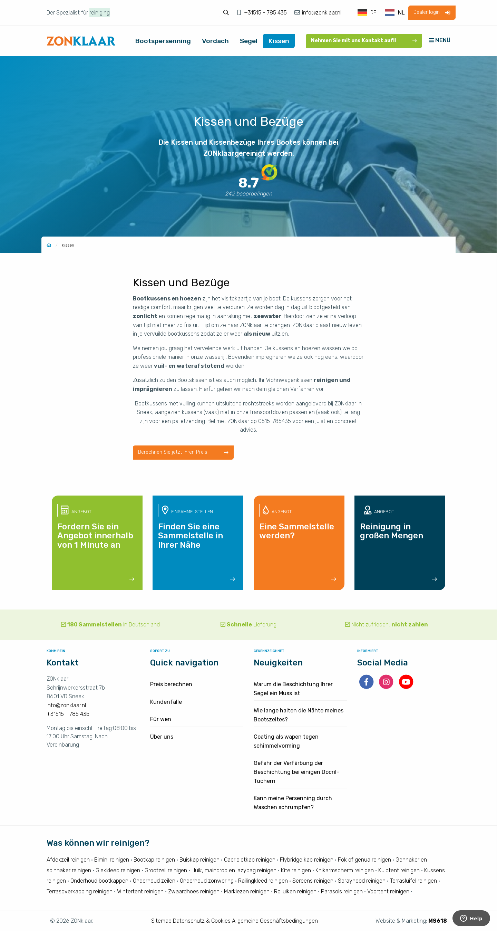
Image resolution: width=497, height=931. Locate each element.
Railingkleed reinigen (263, 880)
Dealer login (431, 12)
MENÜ (439, 40)
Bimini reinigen (111, 859)
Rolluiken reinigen (295, 891)
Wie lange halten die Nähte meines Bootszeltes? (298, 715)
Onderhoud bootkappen (99, 880)
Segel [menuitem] (248, 41)
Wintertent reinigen (140, 891)
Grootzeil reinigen (166, 870)
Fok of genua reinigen (364, 859)
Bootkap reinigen (154, 859)
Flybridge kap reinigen (306, 859)
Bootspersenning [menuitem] (163, 41)
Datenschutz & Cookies (202, 921)
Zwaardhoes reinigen (194, 891)
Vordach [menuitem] (215, 41)
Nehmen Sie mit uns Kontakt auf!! (364, 41)
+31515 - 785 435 (266, 12)
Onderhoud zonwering (207, 880)
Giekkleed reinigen (118, 870)
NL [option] (401, 12)
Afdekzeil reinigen (68, 859)
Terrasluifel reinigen (413, 880)
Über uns (161, 736)
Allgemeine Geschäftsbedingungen (275, 921)
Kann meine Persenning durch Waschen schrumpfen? (293, 802)
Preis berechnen (171, 684)
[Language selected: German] (381, 12)
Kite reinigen (296, 870)
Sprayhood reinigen (362, 880)
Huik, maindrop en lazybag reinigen (234, 870)
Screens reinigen (312, 880)
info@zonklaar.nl (321, 12)
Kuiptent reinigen (399, 870)
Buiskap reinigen (199, 859)
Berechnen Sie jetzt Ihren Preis (183, 452)
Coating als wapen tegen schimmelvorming (286, 741)
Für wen (160, 719)
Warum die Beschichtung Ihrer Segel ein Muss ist (293, 689)
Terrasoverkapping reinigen (80, 891)
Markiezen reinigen (247, 891)
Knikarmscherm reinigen (344, 870)
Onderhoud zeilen (154, 880)
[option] (395, 12)
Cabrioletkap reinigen (249, 859)
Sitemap (161, 921)
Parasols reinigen (342, 891)
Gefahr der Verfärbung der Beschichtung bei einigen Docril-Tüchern (296, 772)
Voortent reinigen (388, 891)
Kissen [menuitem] (279, 41)
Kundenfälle (166, 702)
